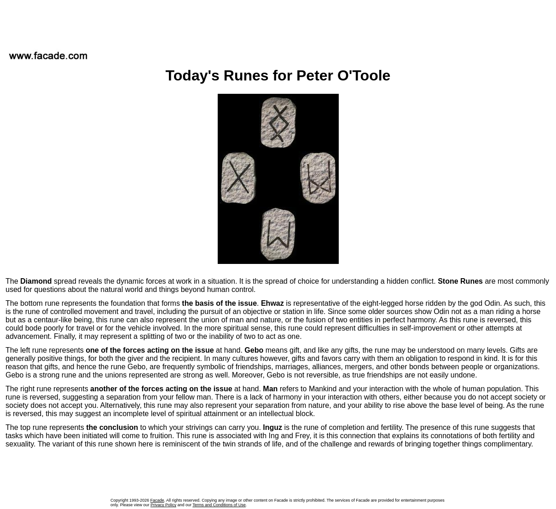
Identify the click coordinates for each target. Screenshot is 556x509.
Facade (157, 500)
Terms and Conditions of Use (219, 505)
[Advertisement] (278, 22)
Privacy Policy (163, 505)
